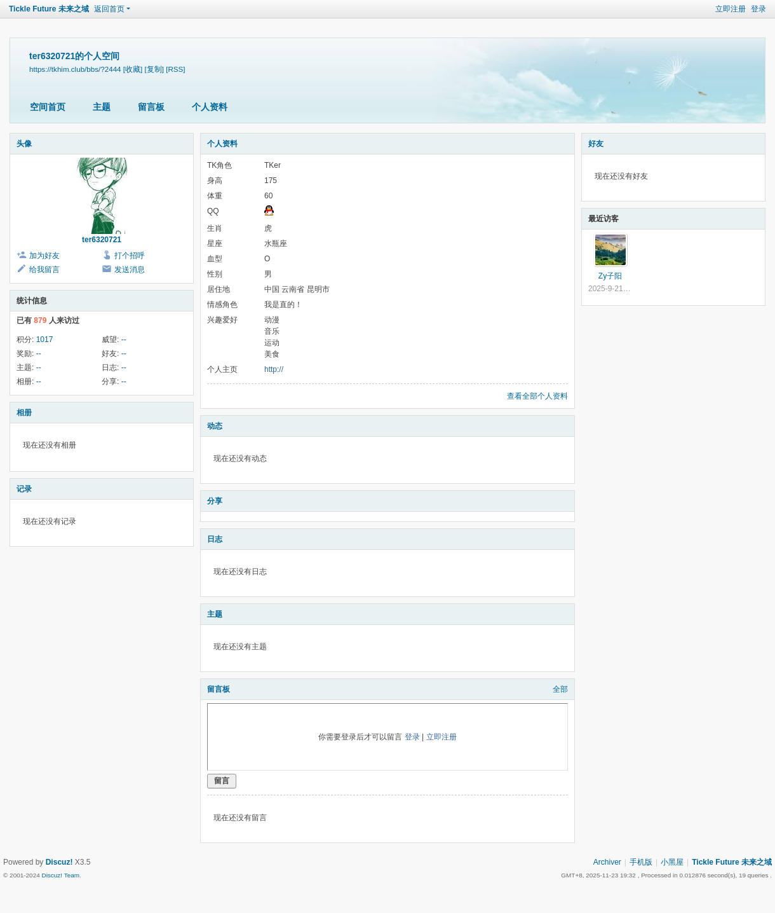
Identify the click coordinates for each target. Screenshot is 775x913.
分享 (214, 501)
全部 (560, 689)
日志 (214, 539)
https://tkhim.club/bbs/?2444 (75, 69)
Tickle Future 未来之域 (49, 8)
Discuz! (59, 862)
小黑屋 (672, 862)
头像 (24, 143)
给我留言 (44, 269)
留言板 (151, 107)
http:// (273, 369)
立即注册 (730, 8)
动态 (214, 426)
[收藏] (132, 69)
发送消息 (129, 269)
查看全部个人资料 (537, 396)
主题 (102, 107)
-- (123, 339)
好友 (595, 143)
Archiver (607, 862)
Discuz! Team (60, 875)
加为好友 (44, 255)
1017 (44, 339)
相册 (24, 412)
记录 (24, 488)
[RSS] (175, 69)
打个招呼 (129, 255)
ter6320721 (101, 239)
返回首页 (109, 8)
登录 (758, 8)
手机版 (641, 862)
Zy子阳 (610, 275)
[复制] (153, 69)
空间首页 (47, 107)
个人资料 (209, 107)
